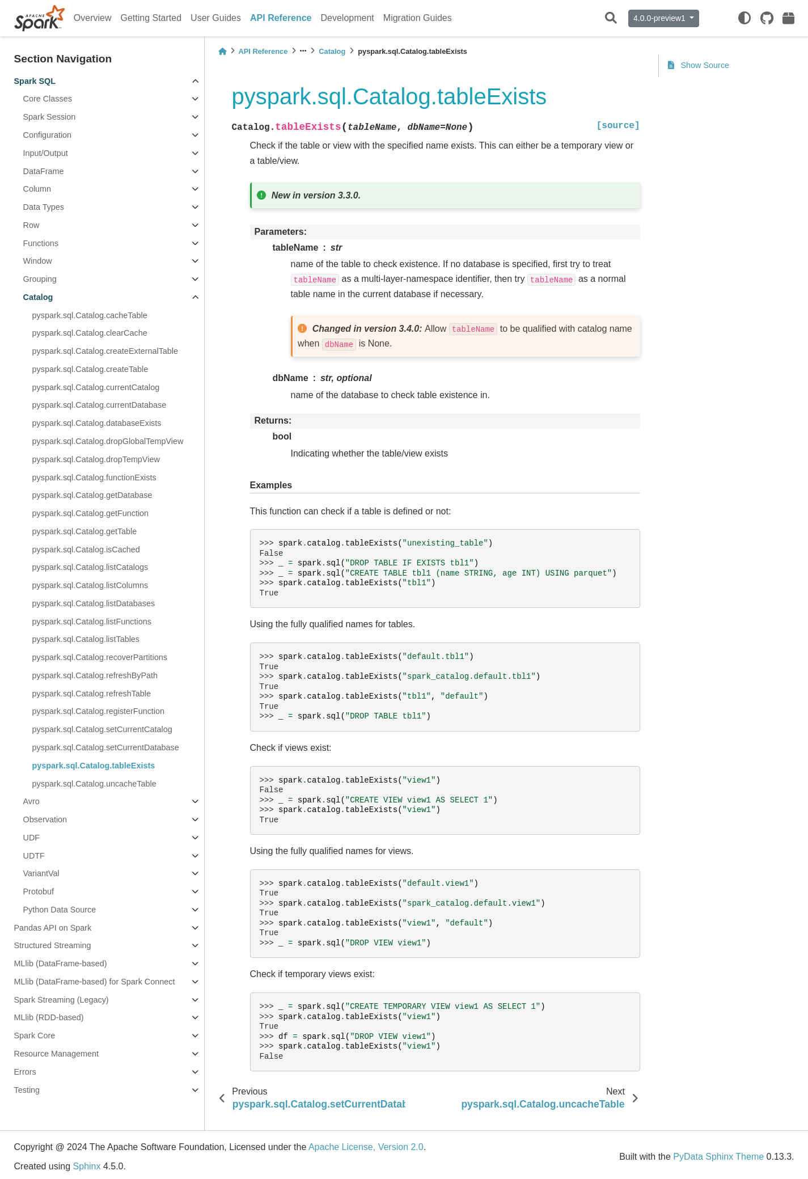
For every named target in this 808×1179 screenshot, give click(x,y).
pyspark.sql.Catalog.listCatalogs (90, 567)
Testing (27, 1090)
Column (37, 188)
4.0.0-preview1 (660, 18)
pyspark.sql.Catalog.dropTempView (96, 459)
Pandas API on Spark (53, 927)
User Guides (216, 18)
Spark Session (49, 116)
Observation (45, 819)
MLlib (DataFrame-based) (60, 963)
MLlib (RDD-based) (49, 1017)
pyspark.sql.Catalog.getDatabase (92, 495)
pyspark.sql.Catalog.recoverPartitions (99, 657)
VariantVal (41, 873)
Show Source (699, 65)
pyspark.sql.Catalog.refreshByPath (95, 675)
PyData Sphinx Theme (718, 1156)
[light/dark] (744, 18)
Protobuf (38, 891)
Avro (31, 801)
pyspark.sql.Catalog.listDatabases (93, 603)
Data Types (44, 207)
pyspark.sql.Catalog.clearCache (89, 332)
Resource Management (56, 1053)
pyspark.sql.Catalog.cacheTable (89, 315)
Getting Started (150, 18)
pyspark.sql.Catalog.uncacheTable (94, 783)
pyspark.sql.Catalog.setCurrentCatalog (102, 729)
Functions (40, 243)
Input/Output (45, 153)
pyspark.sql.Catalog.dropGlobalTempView (108, 441)
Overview (93, 18)
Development (347, 18)
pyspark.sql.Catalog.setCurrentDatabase (105, 747)
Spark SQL (35, 81)
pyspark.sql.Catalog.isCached (86, 549)
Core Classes (47, 98)
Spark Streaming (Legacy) (61, 999)
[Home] (222, 51)
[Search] (610, 18)
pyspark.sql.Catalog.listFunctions (91, 621)
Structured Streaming (52, 945)
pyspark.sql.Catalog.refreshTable (91, 693)
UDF (31, 837)
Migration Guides (417, 18)
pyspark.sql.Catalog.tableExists (93, 765)
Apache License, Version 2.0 (366, 1147)
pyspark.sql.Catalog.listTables (86, 639)
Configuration (47, 135)
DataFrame (43, 171)
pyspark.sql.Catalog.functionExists (94, 477)
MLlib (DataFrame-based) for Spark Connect (94, 981)
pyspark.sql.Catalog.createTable (90, 369)
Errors (25, 1071)
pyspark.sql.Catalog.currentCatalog (96, 387)
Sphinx (87, 1166)
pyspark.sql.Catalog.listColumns (90, 585)
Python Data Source (59, 909)
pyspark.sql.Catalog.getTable (84, 531)
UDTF (34, 855)
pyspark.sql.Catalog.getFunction (90, 513)
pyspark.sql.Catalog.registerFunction (98, 711)
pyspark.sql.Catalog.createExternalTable (105, 351)
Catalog (38, 297)
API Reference (281, 18)
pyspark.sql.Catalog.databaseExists (97, 423)
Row (31, 225)
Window (37, 260)
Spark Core (35, 1035)
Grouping (40, 279)
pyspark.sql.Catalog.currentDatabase (99, 404)
